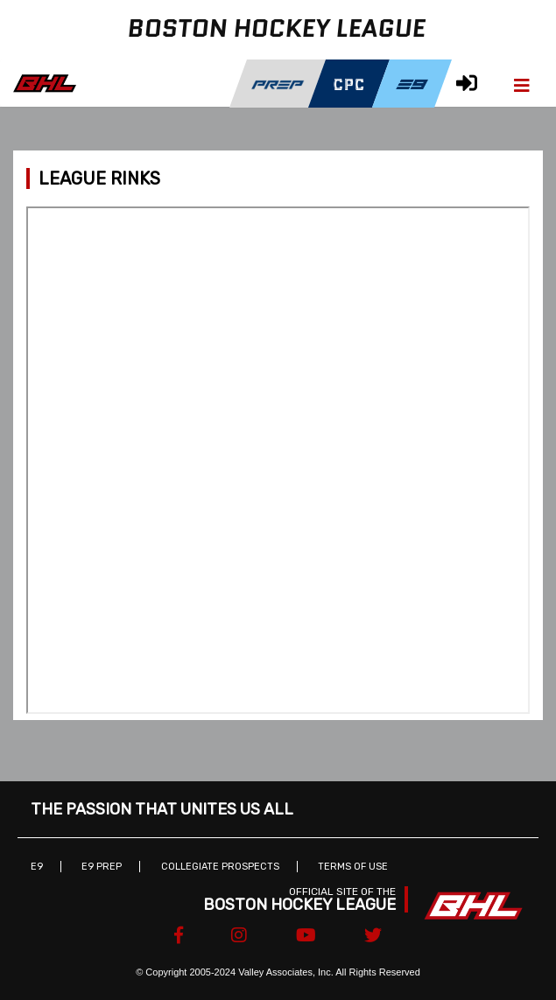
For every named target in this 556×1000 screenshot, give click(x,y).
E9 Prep (101, 866)
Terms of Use (353, 866)
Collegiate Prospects (220, 866)
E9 (37, 866)
